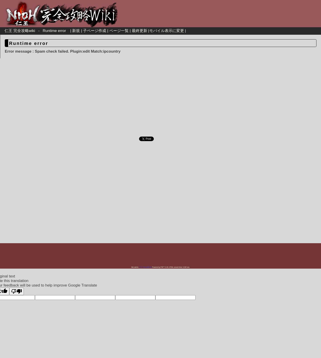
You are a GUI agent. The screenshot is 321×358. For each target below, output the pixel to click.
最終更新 (139, 31)
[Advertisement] (122, 99)
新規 (76, 31)
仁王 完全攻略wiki (20, 31)
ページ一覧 (119, 31)
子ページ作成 (94, 31)
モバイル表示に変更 (166, 31)
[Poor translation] (16, 291)
